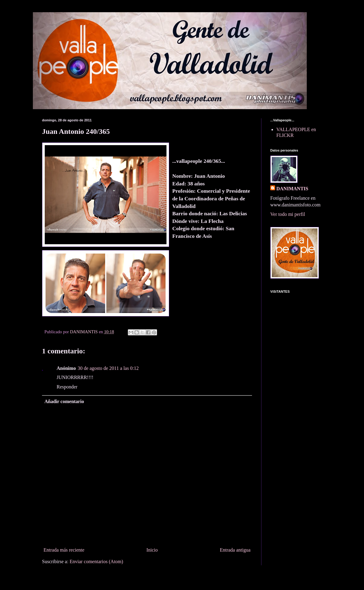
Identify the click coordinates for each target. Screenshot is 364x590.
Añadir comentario (64, 401)
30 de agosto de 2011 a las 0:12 (108, 368)
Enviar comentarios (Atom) (96, 561)
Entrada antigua (235, 549)
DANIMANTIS (292, 188)
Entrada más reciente (64, 549)
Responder (67, 386)
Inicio (152, 549)
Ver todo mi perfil (287, 214)
